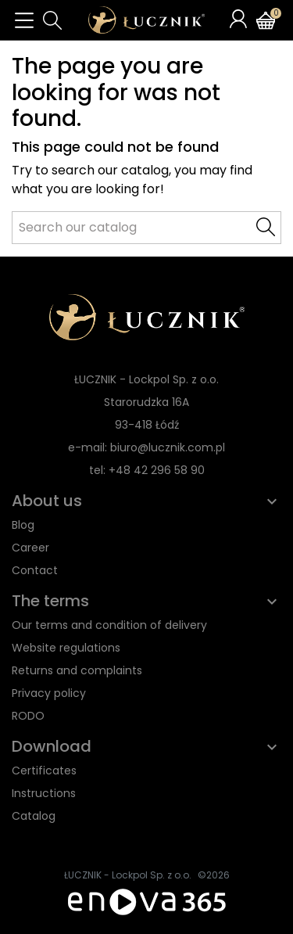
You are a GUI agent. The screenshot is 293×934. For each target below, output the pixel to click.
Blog (23, 525)
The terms (50, 601)
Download (51, 746)
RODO (28, 716)
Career (30, 547)
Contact (35, 570)
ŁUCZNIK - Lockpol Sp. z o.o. (127, 875)
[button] (52, 20)
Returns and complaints (77, 670)
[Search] (146, 227)
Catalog (33, 816)
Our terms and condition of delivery (109, 625)
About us (47, 501)
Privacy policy (49, 693)
